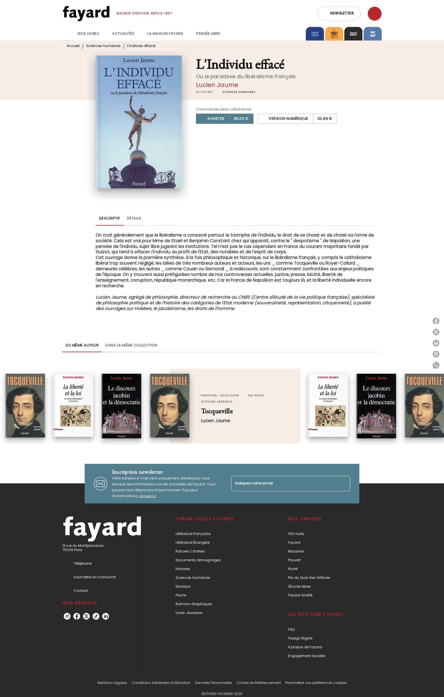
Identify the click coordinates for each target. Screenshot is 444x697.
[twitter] (86, 616)
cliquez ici (147, 496)
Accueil (73, 45)
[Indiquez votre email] (283, 483)
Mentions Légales (112, 682)
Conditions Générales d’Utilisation (161, 682)
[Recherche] (375, 14)
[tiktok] (96, 616)
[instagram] (67, 616)
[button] (339, 14)
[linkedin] (105, 616)
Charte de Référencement (259, 682)
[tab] (68, 34)
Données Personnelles (213, 682)
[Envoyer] (343, 483)
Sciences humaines (103, 45)
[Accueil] (86, 13)
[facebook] (77, 616)
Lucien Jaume (217, 85)
